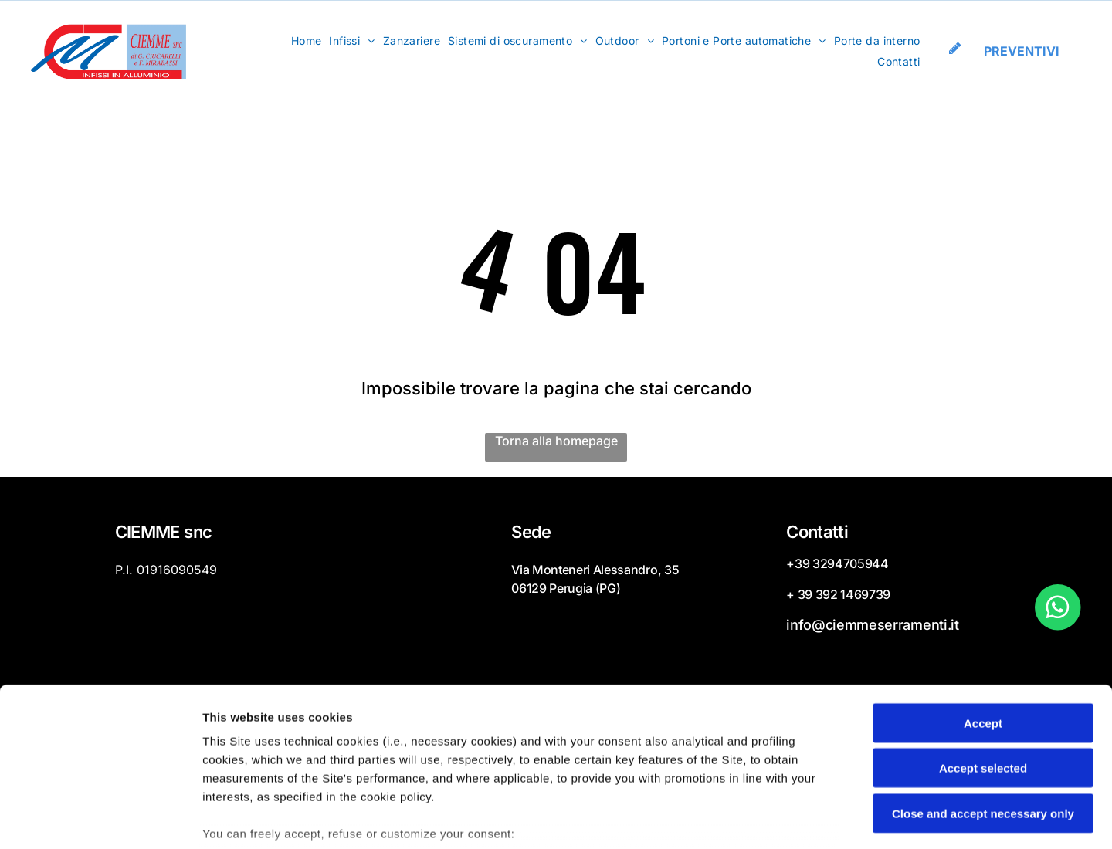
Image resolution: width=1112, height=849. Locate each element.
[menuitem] (306, 42)
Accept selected (983, 655)
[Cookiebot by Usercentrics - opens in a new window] (100, 818)
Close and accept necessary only (983, 701)
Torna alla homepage (556, 443)
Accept (983, 610)
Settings (785, 818)
